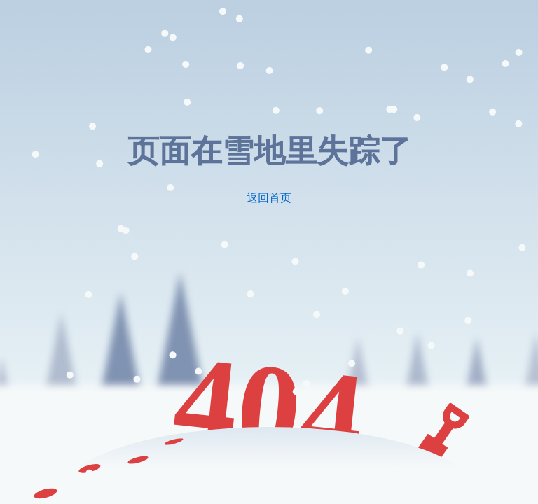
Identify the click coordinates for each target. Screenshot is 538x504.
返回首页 (269, 198)
